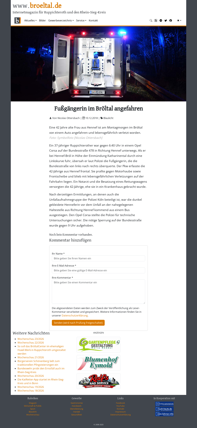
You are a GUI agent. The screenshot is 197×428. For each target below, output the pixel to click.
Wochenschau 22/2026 (31, 342)
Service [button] (80, 20)
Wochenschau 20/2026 (31, 376)
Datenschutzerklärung (75, 315)
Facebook (120, 403)
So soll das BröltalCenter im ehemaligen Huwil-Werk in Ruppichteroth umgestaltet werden (42, 350)
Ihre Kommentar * (62, 277)
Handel (76, 411)
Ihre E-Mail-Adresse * (64, 265)
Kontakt (93, 20)
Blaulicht (33, 411)
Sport (32, 408)
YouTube (120, 405)
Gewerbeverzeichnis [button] (60, 20)
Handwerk (76, 405)
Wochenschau (32, 414)
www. (37, 5)
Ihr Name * (58, 253)
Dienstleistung (76, 408)
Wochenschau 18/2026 (31, 390)
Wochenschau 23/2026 (31, 339)
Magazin (33, 403)
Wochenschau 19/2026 (31, 387)
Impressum (120, 411)
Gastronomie (77, 403)
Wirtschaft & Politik (32, 405)
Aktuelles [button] (29, 20)
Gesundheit (76, 414)
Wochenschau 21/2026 (31, 357)
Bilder (42, 20)
